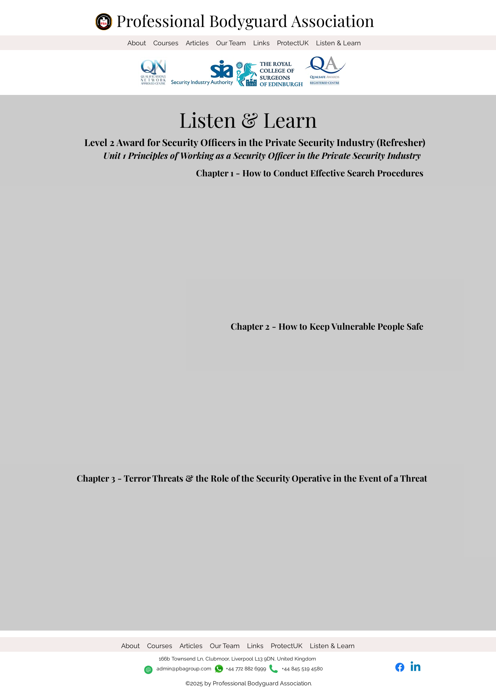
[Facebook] (400, 667)
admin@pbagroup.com (184, 668)
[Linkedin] (416, 667)
